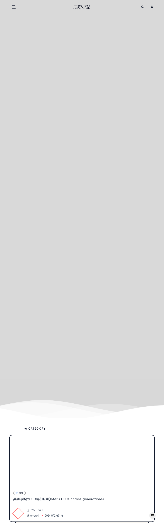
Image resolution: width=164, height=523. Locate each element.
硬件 (19, 493)
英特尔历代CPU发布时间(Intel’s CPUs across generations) (58, 499)
